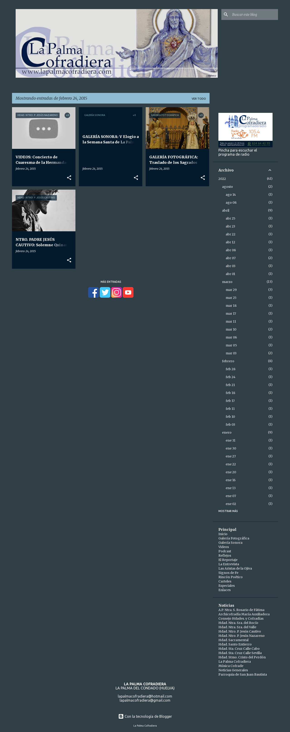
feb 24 (230, 377)
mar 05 (231, 345)
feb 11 (230, 409)
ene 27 (231, 456)
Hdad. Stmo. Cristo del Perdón (242, 657)
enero (227, 432)
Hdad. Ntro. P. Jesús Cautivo (239, 631)
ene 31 (230, 440)
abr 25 (230, 218)
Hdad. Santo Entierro (235, 644)
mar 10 (231, 329)
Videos (223, 547)
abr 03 (230, 266)
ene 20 (231, 472)
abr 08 (231, 250)
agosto (227, 187)
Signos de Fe (228, 573)
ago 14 (231, 195)
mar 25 (231, 298)
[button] (69, 178)
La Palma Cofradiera (234, 662)
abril (225, 210)
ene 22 (231, 464)
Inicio (222, 534)
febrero (228, 361)
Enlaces (224, 590)
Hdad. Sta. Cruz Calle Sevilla (240, 653)
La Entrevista (228, 564)
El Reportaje (227, 560)
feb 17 (230, 401)
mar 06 (231, 337)
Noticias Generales (233, 670)
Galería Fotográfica (233, 538)
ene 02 (231, 504)
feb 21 (230, 385)
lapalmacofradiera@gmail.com (145, 700)
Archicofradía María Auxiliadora (244, 614)
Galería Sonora (230, 543)
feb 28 (230, 369)
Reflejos (224, 555)
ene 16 (231, 480)
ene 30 (231, 448)
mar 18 (231, 306)
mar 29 (231, 290)
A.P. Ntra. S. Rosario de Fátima (241, 610)
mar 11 (231, 321)
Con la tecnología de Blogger (145, 716)
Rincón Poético (230, 577)
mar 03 (231, 353)
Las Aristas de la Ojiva (235, 568)
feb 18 (230, 393)
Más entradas (111, 281)
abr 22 (230, 234)
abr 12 (230, 242)
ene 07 (231, 496)
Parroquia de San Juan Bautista (242, 674)
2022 (222, 179)
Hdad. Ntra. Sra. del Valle (237, 627)
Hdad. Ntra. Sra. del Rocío (238, 623)
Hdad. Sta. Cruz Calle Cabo (239, 649)
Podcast (224, 551)
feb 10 (230, 417)
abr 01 (230, 274)
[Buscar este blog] (254, 14)
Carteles (224, 581)
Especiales (226, 586)
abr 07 (231, 258)
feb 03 (230, 425)
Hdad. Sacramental (233, 640)
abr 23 (230, 226)
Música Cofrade (230, 666)
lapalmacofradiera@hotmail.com (145, 696)
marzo (227, 282)
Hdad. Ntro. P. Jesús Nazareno (241, 636)
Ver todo (199, 98)
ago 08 (231, 203)
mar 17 (231, 314)
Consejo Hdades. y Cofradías (240, 618)
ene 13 (231, 488)
